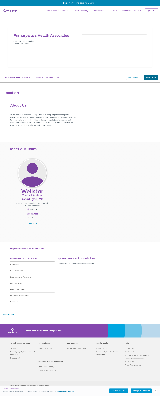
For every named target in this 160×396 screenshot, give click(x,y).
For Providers (99, 11)
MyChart (151, 11)
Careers (126, 11)
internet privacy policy (65, 391)
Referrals (14, 302)
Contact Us (129, 348)
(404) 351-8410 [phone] (134, 77)
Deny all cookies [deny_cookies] (118, 391)
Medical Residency (46, 367)
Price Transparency (133, 365)
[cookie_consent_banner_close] (155, 391)
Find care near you (80, 3)
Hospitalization (16, 271)
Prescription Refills (18, 289)
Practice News (16, 283)
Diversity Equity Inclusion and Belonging (22, 353)
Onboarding (15, 358)
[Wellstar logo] (10, 10)
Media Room (101, 348)
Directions (14, 265)
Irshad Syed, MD (32, 199)
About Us (114, 11)
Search (138, 11)
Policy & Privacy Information (137, 355)
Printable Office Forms (19, 296)
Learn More (32, 223)
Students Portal (45, 348)
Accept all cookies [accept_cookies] (141, 391)
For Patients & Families (57, 11)
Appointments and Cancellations (24, 258)
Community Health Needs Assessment (107, 353)
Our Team (49, 77)
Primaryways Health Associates (17, 77)
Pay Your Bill (130, 352)
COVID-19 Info (151, 77)
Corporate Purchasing (76, 348)
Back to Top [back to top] (9, 314)
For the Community (80, 11)
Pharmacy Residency (47, 370)
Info (57, 77)
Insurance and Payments (20, 277)
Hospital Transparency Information (134, 360)
